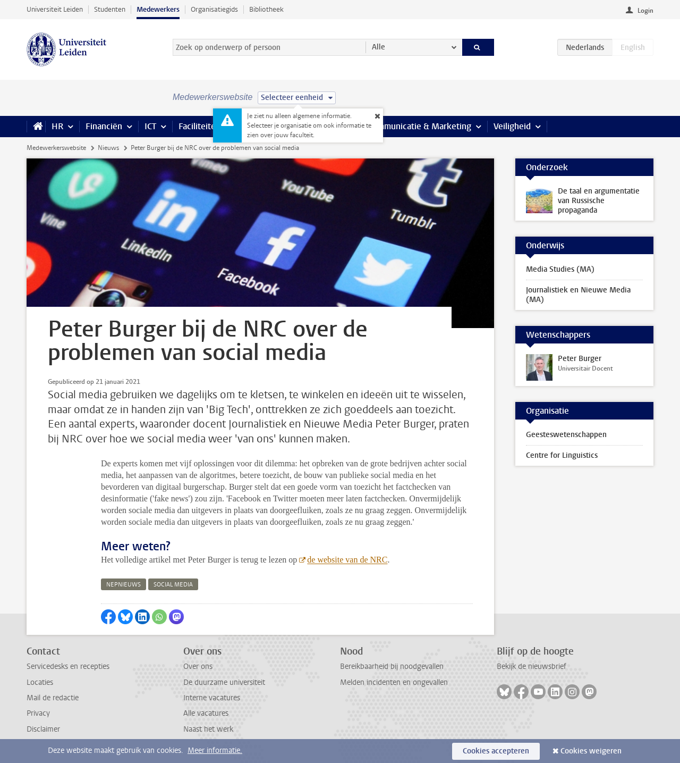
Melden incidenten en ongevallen (394, 682)
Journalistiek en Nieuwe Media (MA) (578, 295)
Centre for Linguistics (562, 455)
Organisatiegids (214, 9)
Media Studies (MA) (560, 269)
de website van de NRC (347, 559)
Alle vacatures (205, 713)
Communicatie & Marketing (419, 126)
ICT (150, 126)
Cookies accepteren (496, 751)
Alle (378, 47)
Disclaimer (43, 729)
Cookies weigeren (591, 751)
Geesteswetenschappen (566, 435)
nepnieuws (123, 585)
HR (57, 126)
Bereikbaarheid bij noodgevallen (392, 666)
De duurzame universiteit (224, 682)
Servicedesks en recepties (68, 666)
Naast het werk (208, 729)
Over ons (197, 666)
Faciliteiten (199, 126)
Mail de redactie (53, 698)
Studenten (109, 9)
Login (645, 10)
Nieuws (108, 148)
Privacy (38, 713)
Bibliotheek (266, 9)
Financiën (104, 126)
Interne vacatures (211, 698)
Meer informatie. (215, 750)
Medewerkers (158, 9)
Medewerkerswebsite (56, 148)
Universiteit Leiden (55, 9)
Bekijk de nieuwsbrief (531, 666)
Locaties (40, 682)
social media (173, 585)
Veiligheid (512, 126)
